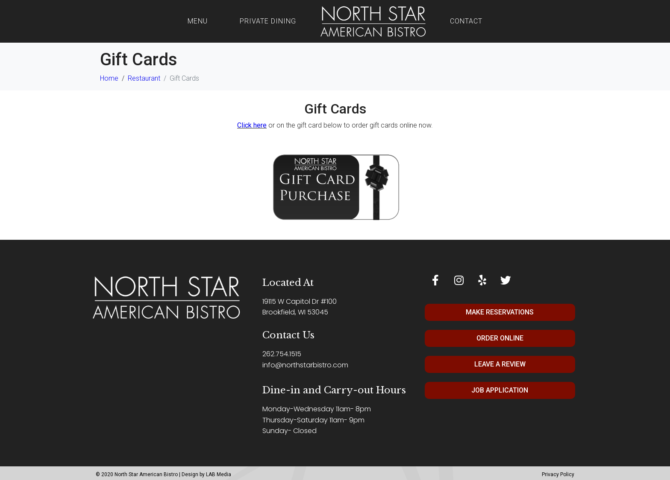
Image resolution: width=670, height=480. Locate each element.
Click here (252, 125)
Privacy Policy (558, 474)
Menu (198, 21)
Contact (466, 21)
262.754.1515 (281, 354)
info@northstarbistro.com (305, 365)
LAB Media (218, 474)
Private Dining (268, 21)
